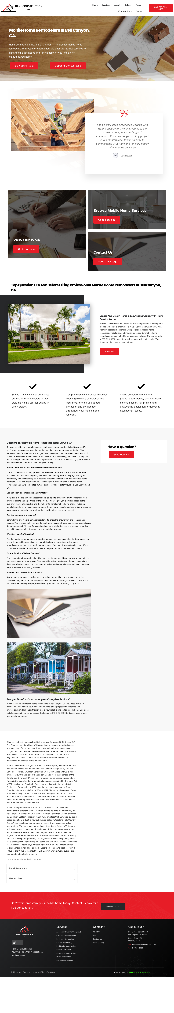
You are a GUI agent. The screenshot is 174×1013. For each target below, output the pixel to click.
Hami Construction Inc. (27, 1008)
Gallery (97, 6)
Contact (137, 6)
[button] (43, 894)
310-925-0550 (105, 347)
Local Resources (21, 894)
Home (64, 6)
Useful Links (18, 904)
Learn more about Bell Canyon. (27, 885)
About (86, 6)
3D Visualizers (122, 6)
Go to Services (107, 223)
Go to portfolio (31, 265)
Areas (108, 6)
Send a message (108, 265)
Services (75, 6)
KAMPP (149, 1008)
